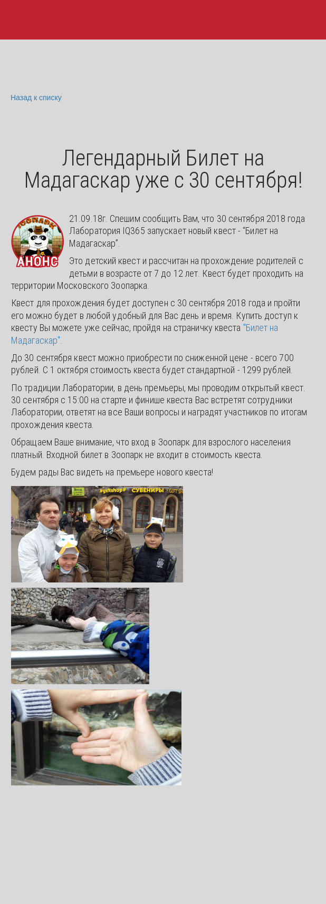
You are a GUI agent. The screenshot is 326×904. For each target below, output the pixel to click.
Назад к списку (35, 97)
